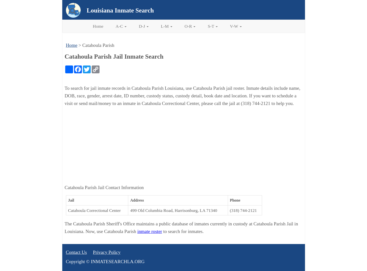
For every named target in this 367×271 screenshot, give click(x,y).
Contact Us (76, 252)
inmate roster (149, 231)
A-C (121, 26)
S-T (212, 26)
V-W (236, 26)
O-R (190, 26)
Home (98, 26)
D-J (144, 26)
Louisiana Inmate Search (120, 10)
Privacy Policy (106, 252)
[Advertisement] (184, 145)
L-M (166, 26)
